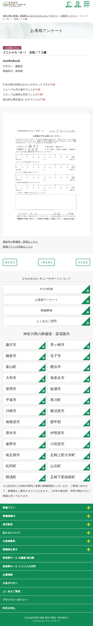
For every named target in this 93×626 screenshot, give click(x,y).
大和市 (25, 378)
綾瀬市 (69, 389)
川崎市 (25, 412)
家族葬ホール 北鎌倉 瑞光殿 (18, 557)
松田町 (25, 467)
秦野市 (25, 445)
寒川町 (69, 401)
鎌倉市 (19, 66)
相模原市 (25, 423)
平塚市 (25, 401)
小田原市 (69, 445)
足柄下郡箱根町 (69, 478)
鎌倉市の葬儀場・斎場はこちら (20, 241)
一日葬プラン (12, 47)
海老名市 (69, 378)
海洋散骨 (8, 524)
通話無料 (68, 4)
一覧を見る (46, 262)
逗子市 (69, 356)
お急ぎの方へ (10, 583)
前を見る (10, 262)
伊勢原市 (69, 434)
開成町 (25, 478)
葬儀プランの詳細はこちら (18, 246)
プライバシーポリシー (15, 599)
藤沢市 (25, 345)
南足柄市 (25, 456)
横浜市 (69, 367)
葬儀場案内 (9, 516)
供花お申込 (9, 608)
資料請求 (77, 4)
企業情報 (8, 574)
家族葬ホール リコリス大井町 (19, 566)
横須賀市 (69, 412)
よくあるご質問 (11, 591)
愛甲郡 (69, 423)
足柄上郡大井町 (69, 456)
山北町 (69, 467)
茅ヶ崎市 (69, 345)
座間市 (25, 389)
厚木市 (25, 434)
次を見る (83, 262)
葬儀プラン (9, 507)
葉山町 (25, 367)
